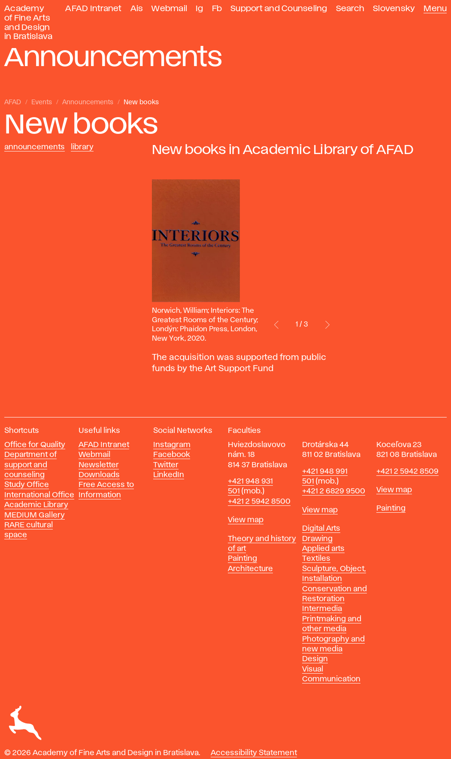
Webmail (169, 8)
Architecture (250, 568)
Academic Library (36, 505)
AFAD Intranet (93, 8)
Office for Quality (34, 444)
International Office (39, 495)
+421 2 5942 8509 (407, 471)
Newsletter (99, 465)
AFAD (12, 103)
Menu (435, 8)
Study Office (26, 484)
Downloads (99, 475)
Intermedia (322, 608)
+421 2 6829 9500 (333, 491)
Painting (242, 558)
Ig (199, 8)
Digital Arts (321, 528)
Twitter (166, 465)
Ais (136, 8)
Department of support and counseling (30, 464)
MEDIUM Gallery (34, 515)
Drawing (317, 538)
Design (315, 659)
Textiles (316, 558)
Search (350, 8)
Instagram (172, 444)
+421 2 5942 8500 (259, 501)
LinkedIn (168, 475)
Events (41, 103)
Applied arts (323, 548)
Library (82, 147)
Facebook (171, 454)
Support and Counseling (278, 8)
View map (245, 520)
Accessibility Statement (254, 753)
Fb (217, 8)
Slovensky (394, 8)
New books (141, 103)
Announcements (87, 103)
